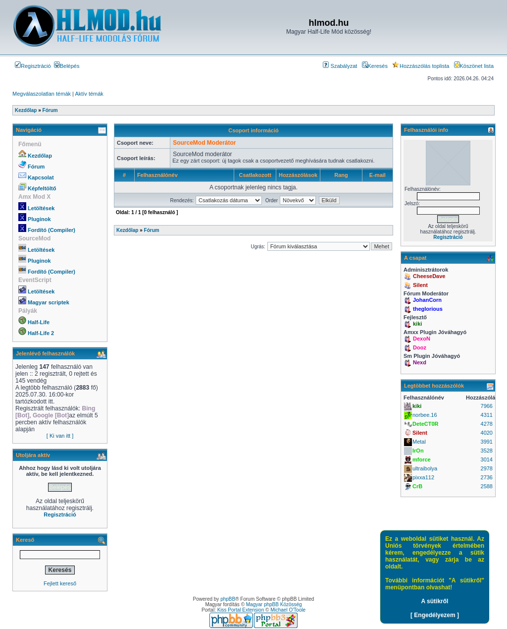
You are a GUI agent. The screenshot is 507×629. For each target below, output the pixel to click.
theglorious (428, 309)
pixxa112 (423, 477)
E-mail (377, 175)
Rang (341, 175)
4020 (487, 433)
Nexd (419, 362)
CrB (417, 486)
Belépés (67, 66)
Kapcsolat (41, 177)
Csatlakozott (255, 175)
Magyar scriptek (48, 302)
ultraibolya (424, 468)
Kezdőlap (40, 156)
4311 (487, 415)
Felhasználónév (157, 175)
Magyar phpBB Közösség (274, 604)
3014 (487, 459)
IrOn (418, 451)
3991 (487, 442)
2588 (487, 486)
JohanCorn (427, 300)
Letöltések (41, 208)
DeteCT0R (425, 424)
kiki (417, 324)
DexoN (421, 339)
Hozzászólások (298, 175)
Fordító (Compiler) (51, 230)
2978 (487, 468)
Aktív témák (89, 94)
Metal (419, 442)
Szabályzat (340, 66)
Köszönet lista (474, 66)
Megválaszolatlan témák (41, 94)
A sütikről (435, 601)
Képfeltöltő (42, 188)
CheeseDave (429, 276)
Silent (420, 285)
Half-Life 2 (41, 333)
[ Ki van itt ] (60, 436)
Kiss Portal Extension (240, 610)
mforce (421, 459)
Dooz (419, 347)
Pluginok (39, 219)
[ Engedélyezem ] (434, 615)
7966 (487, 406)
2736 (487, 477)
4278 (487, 424)
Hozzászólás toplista (420, 66)
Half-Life (39, 322)
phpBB (227, 599)
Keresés (375, 66)
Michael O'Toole (287, 610)
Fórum (36, 167)
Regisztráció (33, 66)
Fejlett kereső (60, 583)
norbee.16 (424, 415)
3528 (487, 451)
